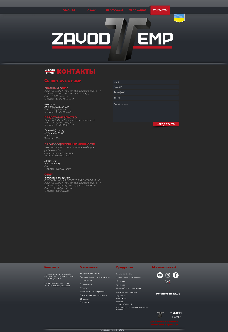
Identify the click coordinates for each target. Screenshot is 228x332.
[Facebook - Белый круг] (176, 275)
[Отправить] (166, 124)
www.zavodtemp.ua (108, 330)
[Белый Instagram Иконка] (168, 275)
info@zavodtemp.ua (62, 96)
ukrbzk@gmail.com (63, 188)
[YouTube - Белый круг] (160, 275)
